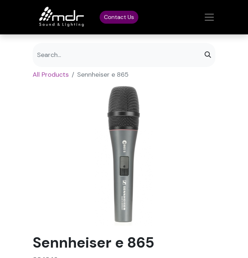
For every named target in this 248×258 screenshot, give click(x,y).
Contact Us (119, 17)
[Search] (207, 55)
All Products (51, 74)
